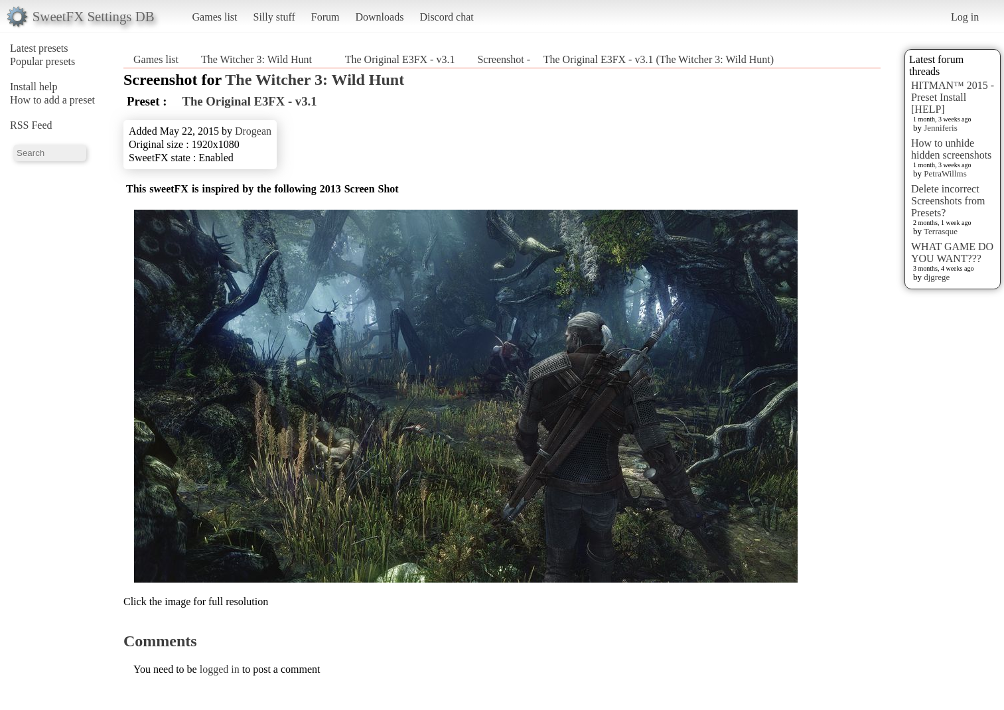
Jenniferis (941, 128)
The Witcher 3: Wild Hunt (256, 59)
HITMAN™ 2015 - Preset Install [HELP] (952, 97)
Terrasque (941, 231)
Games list (215, 17)
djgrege (937, 277)
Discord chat (446, 17)
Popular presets (42, 61)
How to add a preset (52, 100)
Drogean (253, 131)
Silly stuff (274, 17)
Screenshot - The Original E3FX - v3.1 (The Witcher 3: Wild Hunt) (625, 59)
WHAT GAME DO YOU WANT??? (952, 252)
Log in (965, 17)
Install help (34, 86)
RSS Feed (31, 125)
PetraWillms (945, 173)
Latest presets (39, 48)
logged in (220, 669)
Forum (325, 17)
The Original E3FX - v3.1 (394, 59)
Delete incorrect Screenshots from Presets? (948, 200)
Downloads (379, 17)
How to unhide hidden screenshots (951, 149)
